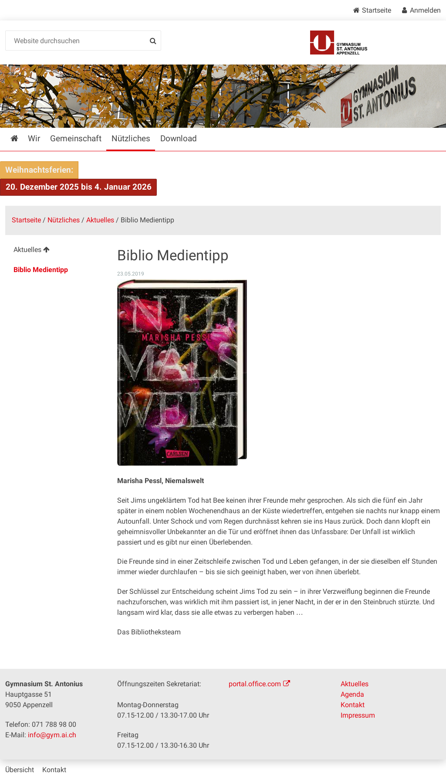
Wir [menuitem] (34, 138)
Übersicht (19, 770)
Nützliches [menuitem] (131, 138)
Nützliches (63, 220)
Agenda (352, 694)
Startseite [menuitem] (20, 138)
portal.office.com (255, 684)
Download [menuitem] (178, 138)
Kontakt (353, 705)
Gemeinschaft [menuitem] (75, 138)
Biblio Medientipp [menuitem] (41, 270)
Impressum (358, 715)
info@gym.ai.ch (52, 735)
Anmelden (425, 10)
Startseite (376, 10)
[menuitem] (55, 250)
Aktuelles (100, 220)
